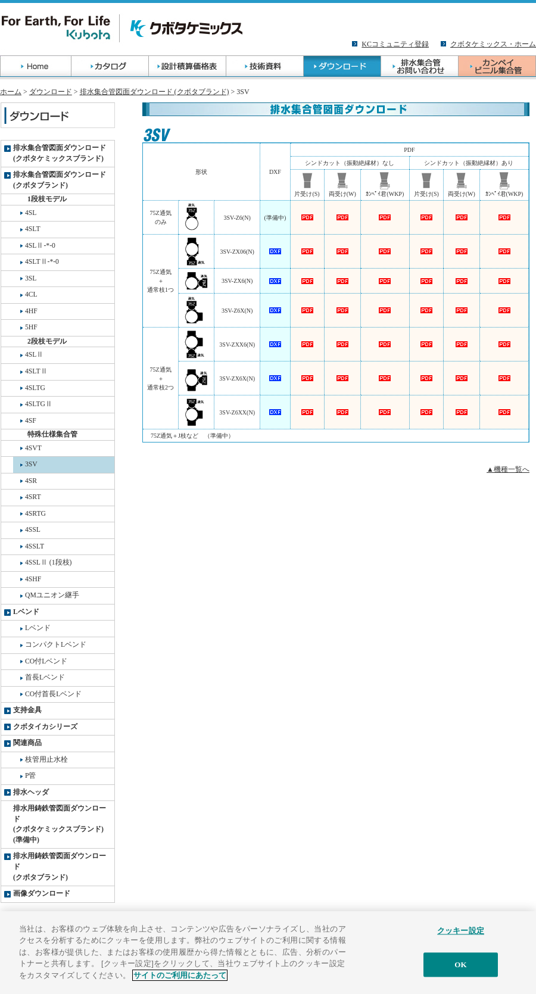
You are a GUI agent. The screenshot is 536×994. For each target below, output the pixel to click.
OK (460, 970)
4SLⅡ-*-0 (40, 246)
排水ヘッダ (31, 792)
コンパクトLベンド (55, 645)
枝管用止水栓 (46, 760)
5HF (31, 327)
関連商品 (27, 743)
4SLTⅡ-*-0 (42, 262)
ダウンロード (50, 92)
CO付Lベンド (46, 661)
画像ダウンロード (41, 894)
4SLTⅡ (36, 371)
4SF (30, 421)
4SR (31, 481)
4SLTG (35, 388)
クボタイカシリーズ (45, 727)
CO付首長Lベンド (53, 694)
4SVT (33, 448)
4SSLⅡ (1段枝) (48, 562)
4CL (31, 294)
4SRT (33, 497)
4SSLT (34, 546)
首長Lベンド (45, 677)
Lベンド (26, 612)
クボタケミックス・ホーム (493, 44)
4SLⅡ (34, 355)
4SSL (32, 530)
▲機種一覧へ (508, 469)
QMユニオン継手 (52, 595)
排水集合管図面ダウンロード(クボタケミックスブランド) (59, 153)
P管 (30, 776)
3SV (31, 464)
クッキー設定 (460, 937)
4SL (30, 213)
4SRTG (35, 514)
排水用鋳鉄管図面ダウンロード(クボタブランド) (59, 866)
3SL (30, 278)
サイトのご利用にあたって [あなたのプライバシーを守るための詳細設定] (179, 981)
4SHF (33, 579)
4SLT (32, 229)
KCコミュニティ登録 (395, 44)
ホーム (10, 92)
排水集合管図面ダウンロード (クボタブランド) (154, 92)
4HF (31, 311)
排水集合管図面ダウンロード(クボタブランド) (59, 180)
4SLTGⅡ (38, 404)
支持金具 (27, 710)
